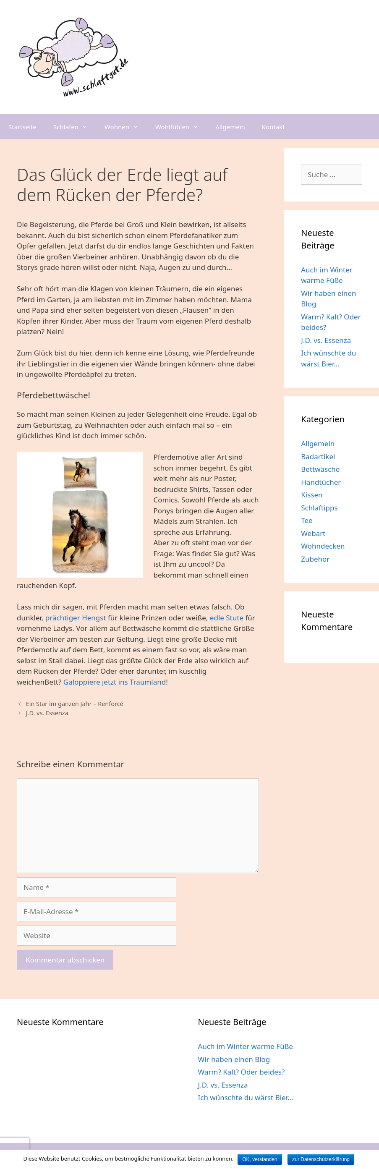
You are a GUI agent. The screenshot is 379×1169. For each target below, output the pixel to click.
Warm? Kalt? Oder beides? (241, 1072)
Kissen (311, 495)
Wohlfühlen (181, 126)
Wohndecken (323, 546)
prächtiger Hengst (75, 617)
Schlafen (74, 126)
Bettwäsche (320, 469)
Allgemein (230, 127)
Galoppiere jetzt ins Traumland (114, 682)
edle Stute (226, 617)
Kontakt (273, 127)
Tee (306, 520)
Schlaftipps (319, 508)
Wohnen (126, 126)
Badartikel (318, 456)
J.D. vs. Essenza (47, 713)
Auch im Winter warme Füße (245, 1046)
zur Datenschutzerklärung (321, 1159)
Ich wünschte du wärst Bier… (245, 1097)
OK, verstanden (259, 1159)
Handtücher (321, 482)
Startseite (22, 127)
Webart (313, 533)
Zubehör (315, 559)
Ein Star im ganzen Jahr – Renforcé (74, 704)
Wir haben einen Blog (234, 1059)
